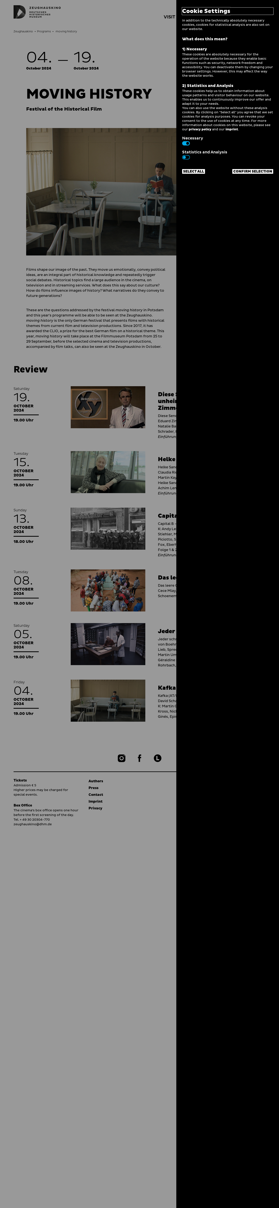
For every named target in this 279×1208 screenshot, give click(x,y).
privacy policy (200, 129)
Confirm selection (252, 171)
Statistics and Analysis (204, 154)
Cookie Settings (206, 11)
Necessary (192, 140)
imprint (232, 129)
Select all (193, 171)
